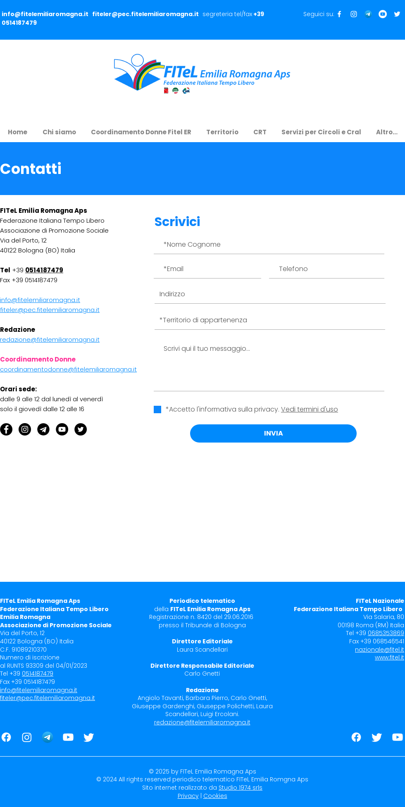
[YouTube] (62, 429)
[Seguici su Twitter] (397, 14)
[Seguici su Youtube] (383, 14)
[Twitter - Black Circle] (80, 429)
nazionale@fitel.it (379, 649)
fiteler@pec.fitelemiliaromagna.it (145, 14)
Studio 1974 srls (240, 787)
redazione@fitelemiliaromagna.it (202, 722)
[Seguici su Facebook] (339, 14)
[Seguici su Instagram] (354, 14)
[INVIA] (273, 433)
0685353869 (386, 633)
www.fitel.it (389, 657)
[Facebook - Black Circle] (6, 429)
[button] (59, 128)
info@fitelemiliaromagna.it (45, 14)
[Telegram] (368, 14)
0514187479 (19, 23)
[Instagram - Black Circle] (25, 429)
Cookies (215, 796)
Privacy (188, 796)
